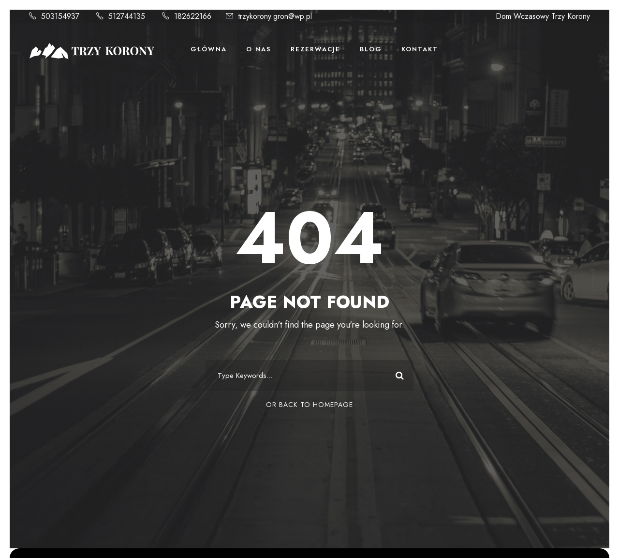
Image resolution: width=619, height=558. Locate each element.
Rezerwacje (315, 49)
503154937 (60, 16)
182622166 (192, 16)
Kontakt (419, 49)
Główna (209, 49)
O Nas (258, 49)
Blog (371, 49)
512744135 (126, 16)
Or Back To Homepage (309, 404)
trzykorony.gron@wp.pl (275, 16)
